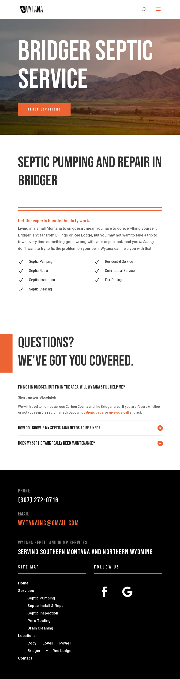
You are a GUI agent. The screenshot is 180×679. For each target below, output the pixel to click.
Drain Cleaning (40, 628)
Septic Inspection (42, 613)
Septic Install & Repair (46, 605)
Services (26, 590)
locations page (91, 412)
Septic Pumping (41, 598)
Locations (27, 635)
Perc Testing (39, 620)
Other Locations (44, 109)
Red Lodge (61, 650)
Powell (65, 643)
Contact (25, 658)
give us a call (119, 412)
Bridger (34, 650)
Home (23, 583)
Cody (31, 643)
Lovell (47, 643)
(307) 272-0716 (38, 500)
